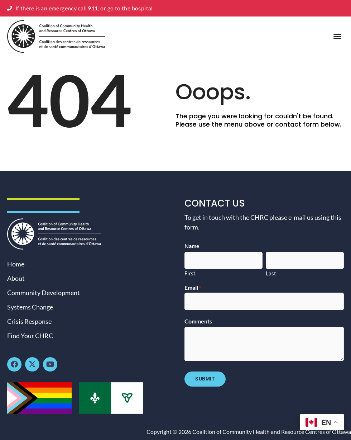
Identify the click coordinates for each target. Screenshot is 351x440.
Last (271, 273)
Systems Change (30, 307)
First (190, 273)
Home (15, 264)
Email (192, 287)
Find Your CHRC (30, 336)
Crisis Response (29, 321)
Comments (198, 321)
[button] (337, 36)
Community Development (43, 293)
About (16, 278)
